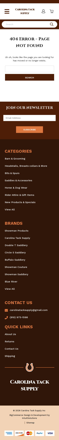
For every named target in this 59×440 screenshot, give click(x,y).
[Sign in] (43, 11)
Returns (9, 341)
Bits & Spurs (12, 173)
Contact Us (11, 348)
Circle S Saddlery (15, 252)
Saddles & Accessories (18, 180)
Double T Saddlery (16, 245)
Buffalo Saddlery (15, 259)
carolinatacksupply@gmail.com (29, 310)
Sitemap (30, 423)
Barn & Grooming (15, 158)
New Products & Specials (20, 202)
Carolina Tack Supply (17, 237)
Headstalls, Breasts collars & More (26, 165)
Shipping (10, 356)
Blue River (11, 281)
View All (10, 209)
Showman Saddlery (16, 274)
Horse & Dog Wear (16, 187)
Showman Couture (16, 267)
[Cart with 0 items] (51, 11)
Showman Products (16, 230)
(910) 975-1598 (19, 317)
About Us (10, 334)
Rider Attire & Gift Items (19, 194)
